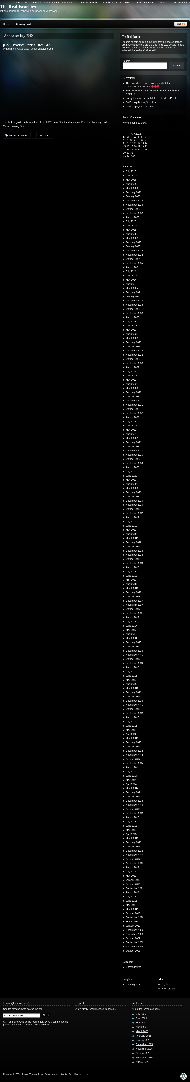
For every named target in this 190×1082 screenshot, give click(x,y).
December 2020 (134, 450)
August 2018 (132, 567)
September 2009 (134, 942)
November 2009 (134, 934)
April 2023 (131, 334)
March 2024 (132, 288)
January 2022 (133, 396)
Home (6, 24)
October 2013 (133, 809)
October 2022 (133, 359)
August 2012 (132, 867)
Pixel (40, 1074)
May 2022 (131, 379)
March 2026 (132, 188)
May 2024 (131, 279)
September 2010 (134, 917)
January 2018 (133, 596)
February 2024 (133, 292)
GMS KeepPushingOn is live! (141, 102)
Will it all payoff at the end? (140, 106)
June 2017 (131, 625)
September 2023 (134, 313)
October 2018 (133, 559)
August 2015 (132, 717)
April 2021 (131, 434)
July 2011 (131, 896)
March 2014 (132, 788)
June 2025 (131, 225)
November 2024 (134, 254)
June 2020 (131, 475)
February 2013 (133, 842)
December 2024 (134, 250)
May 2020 (131, 479)
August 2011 (132, 892)
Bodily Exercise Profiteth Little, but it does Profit (151, 98)
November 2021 (134, 404)
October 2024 (133, 259)
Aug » (134, 156)
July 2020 (131, 471)
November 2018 (134, 555)
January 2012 (133, 880)
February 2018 (133, 592)
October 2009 (133, 938)
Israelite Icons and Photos (116, 2)
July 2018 (131, 571)
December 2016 (134, 650)
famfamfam (67, 1074)
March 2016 (132, 688)
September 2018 (134, 563)
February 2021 (133, 442)
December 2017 (134, 600)
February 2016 (133, 692)
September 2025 (134, 213)
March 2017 (132, 638)
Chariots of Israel (88, 2)
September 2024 (134, 263)
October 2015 (133, 709)
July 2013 (131, 821)
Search (126, 61)
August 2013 (132, 817)
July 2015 (131, 721)
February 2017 (133, 642)
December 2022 (134, 350)
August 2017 (132, 617)
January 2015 (133, 746)
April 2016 (131, 684)
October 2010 (133, 913)
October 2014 (133, 759)
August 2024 (132, 267)
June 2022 (131, 375)
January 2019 (133, 546)
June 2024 (131, 275)
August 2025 (132, 217)
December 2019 (134, 500)
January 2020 (133, 496)
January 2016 (133, 696)
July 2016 (131, 671)
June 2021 (131, 425)
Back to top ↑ (81, 1074)
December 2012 (134, 850)
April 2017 (131, 634)
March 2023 (132, 338)
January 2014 (133, 796)
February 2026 (133, 192)
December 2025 (134, 200)
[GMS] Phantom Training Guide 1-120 (27, 45)
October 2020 (133, 459)
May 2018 (131, 580)
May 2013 (131, 830)
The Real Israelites (18, 6)
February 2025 (133, 242)
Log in (165, 984)
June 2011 (131, 900)
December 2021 (134, 400)
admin (9, 48)
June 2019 (131, 525)
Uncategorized (23, 24)
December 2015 (134, 700)
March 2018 (132, 588)
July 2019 (131, 521)
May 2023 (131, 329)
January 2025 (133, 246)
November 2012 (134, 855)
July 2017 (131, 621)
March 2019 (132, 538)
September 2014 (134, 763)
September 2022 (134, 363)
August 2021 (132, 417)
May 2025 (131, 229)
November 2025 (134, 204)
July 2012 (131, 871)
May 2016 (131, 680)
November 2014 (134, 755)
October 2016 (133, 659)
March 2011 (132, 909)
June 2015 (131, 725)
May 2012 (131, 875)
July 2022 (131, 371)
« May (126, 156)
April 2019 (131, 534)
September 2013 (134, 813)
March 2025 (132, 238)
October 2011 (133, 884)
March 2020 (132, 488)
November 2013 (134, 805)
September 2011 (134, 888)
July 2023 (131, 321)
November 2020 (134, 454)
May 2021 (131, 429)
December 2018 (134, 550)
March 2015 (132, 738)
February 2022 (133, 392)
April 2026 (131, 184)
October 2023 (133, 309)
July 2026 (131, 171)
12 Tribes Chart (19, 2)
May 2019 (131, 529)
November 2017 (134, 605)
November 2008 (134, 946)
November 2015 (134, 705)
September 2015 (134, 713)
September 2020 (134, 463)
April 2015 (131, 734)
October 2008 (133, 950)
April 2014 (131, 784)
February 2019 (133, 542)
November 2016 (134, 655)
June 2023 (131, 325)
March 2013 (132, 838)
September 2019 (134, 513)
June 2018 (131, 575)
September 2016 (134, 663)
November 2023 (134, 304)
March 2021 (132, 438)
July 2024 (131, 271)
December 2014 (134, 750)
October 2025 (133, 209)
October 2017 (133, 609)
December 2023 (134, 300)
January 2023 (133, 346)
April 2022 (131, 384)
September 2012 (134, 863)
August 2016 (132, 667)
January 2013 (133, 846)
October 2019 (133, 509)
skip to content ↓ (181, 2)
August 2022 (132, 367)
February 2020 (133, 492)
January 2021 (133, 446)
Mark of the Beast (145, 2)
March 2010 (132, 921)
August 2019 (132, 517)
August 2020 (132, 467)
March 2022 (132, 388)
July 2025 (131, 221)
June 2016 (131, 675)
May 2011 (131, 905)
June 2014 (131, 775)
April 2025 (131, 234)
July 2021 (131, 421)
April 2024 (131, 284)
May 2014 (131, 780)
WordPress (22, 1074)
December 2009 (134, 930)
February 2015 (133, 742)
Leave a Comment (18, 135)
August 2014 (132, 767)
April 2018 (131, 584)
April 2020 (131, 484)
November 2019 (134, 504)
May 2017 (131, 630)
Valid (168, 988)
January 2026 (133, 196)
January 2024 (133, 296)
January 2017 (133, 646)
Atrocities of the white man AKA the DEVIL (53, 2)
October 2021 (133, 409)
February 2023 (133, 342)
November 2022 (134, 354)
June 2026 (131, 175)
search (163, 2)
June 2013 (131, 825)
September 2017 (134, 613)
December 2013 (134, 800)
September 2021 (134, 413)
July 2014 (131, 771)
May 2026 (131, 179)
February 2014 (133, 792)
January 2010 (133, 925)
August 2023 (132, 317)
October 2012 (133, 859)
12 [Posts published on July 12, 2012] (139, 143)
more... (47, 135)
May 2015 (131, 730)
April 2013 (131, 834)
